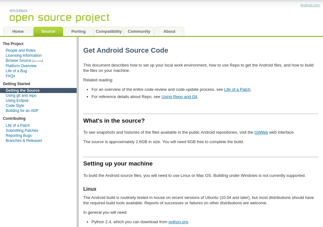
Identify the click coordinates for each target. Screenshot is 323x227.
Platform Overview (21, 66)
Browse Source (18, 60)
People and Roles (21, 50)
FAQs (10, 76)
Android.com (310, 5)
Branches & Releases (24, 140)
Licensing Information (24, 55)
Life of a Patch (18, 125)
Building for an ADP (22, 110)
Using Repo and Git (179, 96)
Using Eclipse (17, 100)
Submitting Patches (22, 130)
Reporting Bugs (19, 135)
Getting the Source (22, 90)
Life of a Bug (16, 71)
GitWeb (261, 132)
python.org (178, 221)
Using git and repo (21, 95)
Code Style (15, 105)
